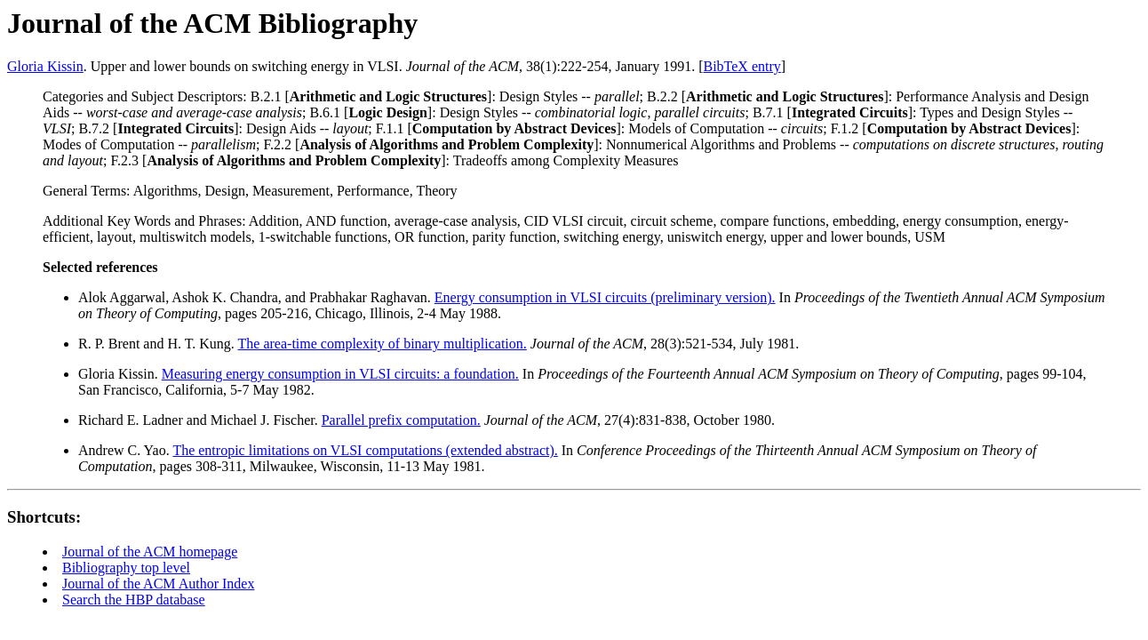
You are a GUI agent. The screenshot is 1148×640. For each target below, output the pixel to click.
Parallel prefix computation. (401, 420)
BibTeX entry (741, 66)
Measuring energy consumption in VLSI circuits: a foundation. (340, 373)
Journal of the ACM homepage (149, 551)
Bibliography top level (126, 567)
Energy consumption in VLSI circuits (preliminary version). (605, 297)
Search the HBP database (133, 599)
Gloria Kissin (45, 66)
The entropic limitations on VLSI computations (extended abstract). (364, 450)
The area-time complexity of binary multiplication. (382, 343)
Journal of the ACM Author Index (158, 583)
